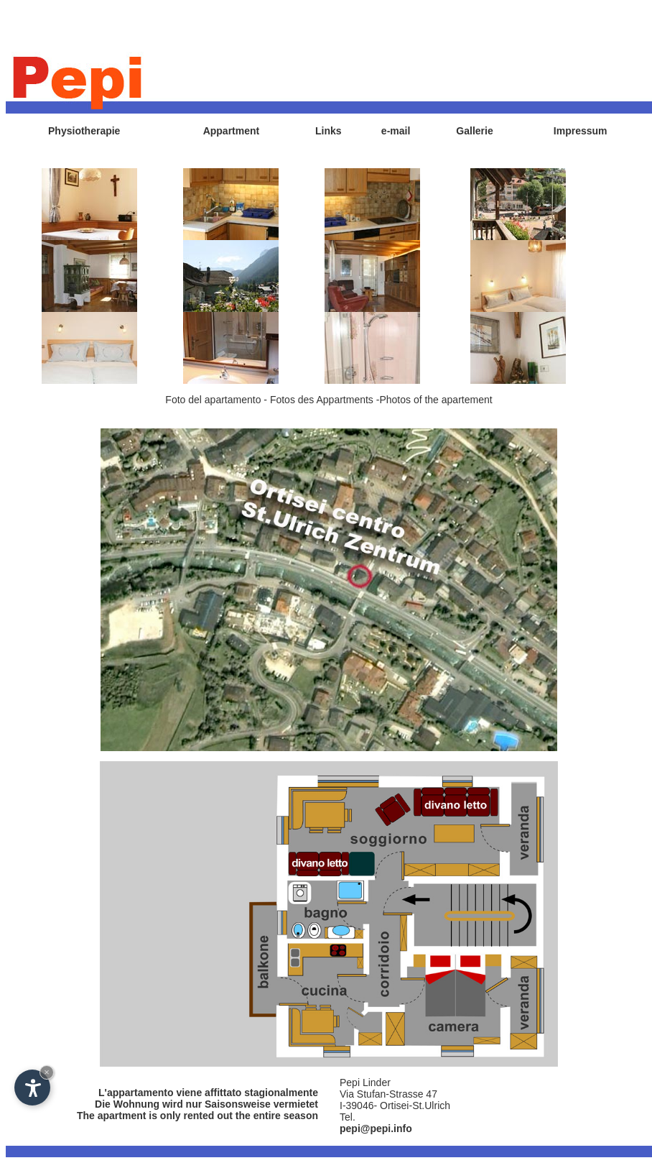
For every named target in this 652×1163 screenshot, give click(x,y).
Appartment (231, 131)
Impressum (580, 131)
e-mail (395, 131)
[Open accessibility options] (32, 1087)
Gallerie (474, 131)
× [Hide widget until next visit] (47, 1072)
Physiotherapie (84, 131)
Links (328, 131)
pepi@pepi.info (376, 1128)
